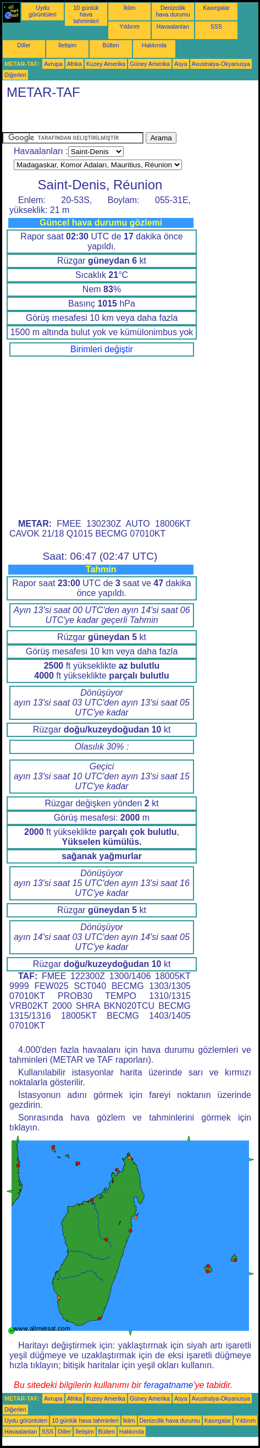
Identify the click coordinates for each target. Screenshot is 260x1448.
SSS (216, 26)
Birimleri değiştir (101, 349)
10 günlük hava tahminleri (85, 14)
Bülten (110, 45)
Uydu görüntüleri (42, 11)
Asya (180, 64)
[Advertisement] (90, 118)
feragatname (168, 1385)
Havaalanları (173, 26)
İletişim (67, 45)
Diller (23, 45)
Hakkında (154, 45)
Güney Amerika (150, 64)
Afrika (74, 64)
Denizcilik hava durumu (173, 11)
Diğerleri (15, 75)
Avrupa (53, 64)
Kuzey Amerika (105, 64)
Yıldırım (129, 26)
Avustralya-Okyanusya (221, 64)
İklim (130, 7)
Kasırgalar (216, 7)
